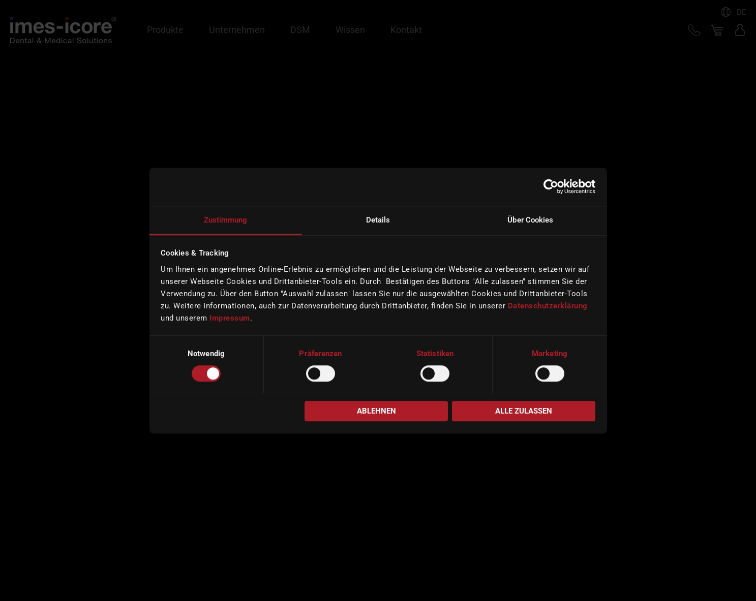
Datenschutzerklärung (548, 305)
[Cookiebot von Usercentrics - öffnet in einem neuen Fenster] (550, 186)
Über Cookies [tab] (530, 220)
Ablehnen (376, 411)
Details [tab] (378, 220)
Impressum (229, 318)
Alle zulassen (523, 411)
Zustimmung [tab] (226, 220)
